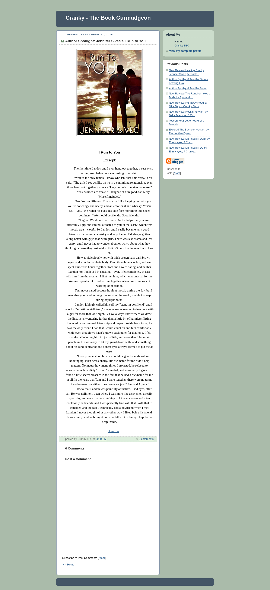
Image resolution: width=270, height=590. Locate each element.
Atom (102, 558)
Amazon (113, 431)
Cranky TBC (182, 45)
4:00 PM (101, 439)
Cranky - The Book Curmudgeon (108, 17)
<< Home (68, 564)
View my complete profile (185, 50)
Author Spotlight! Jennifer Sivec (188, 88)
